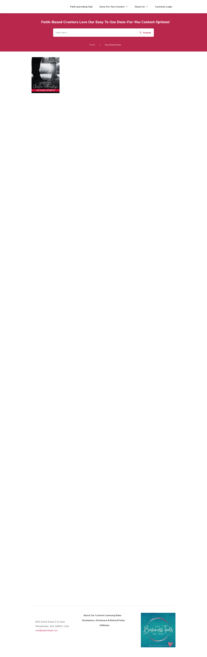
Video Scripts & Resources (51, 61)
